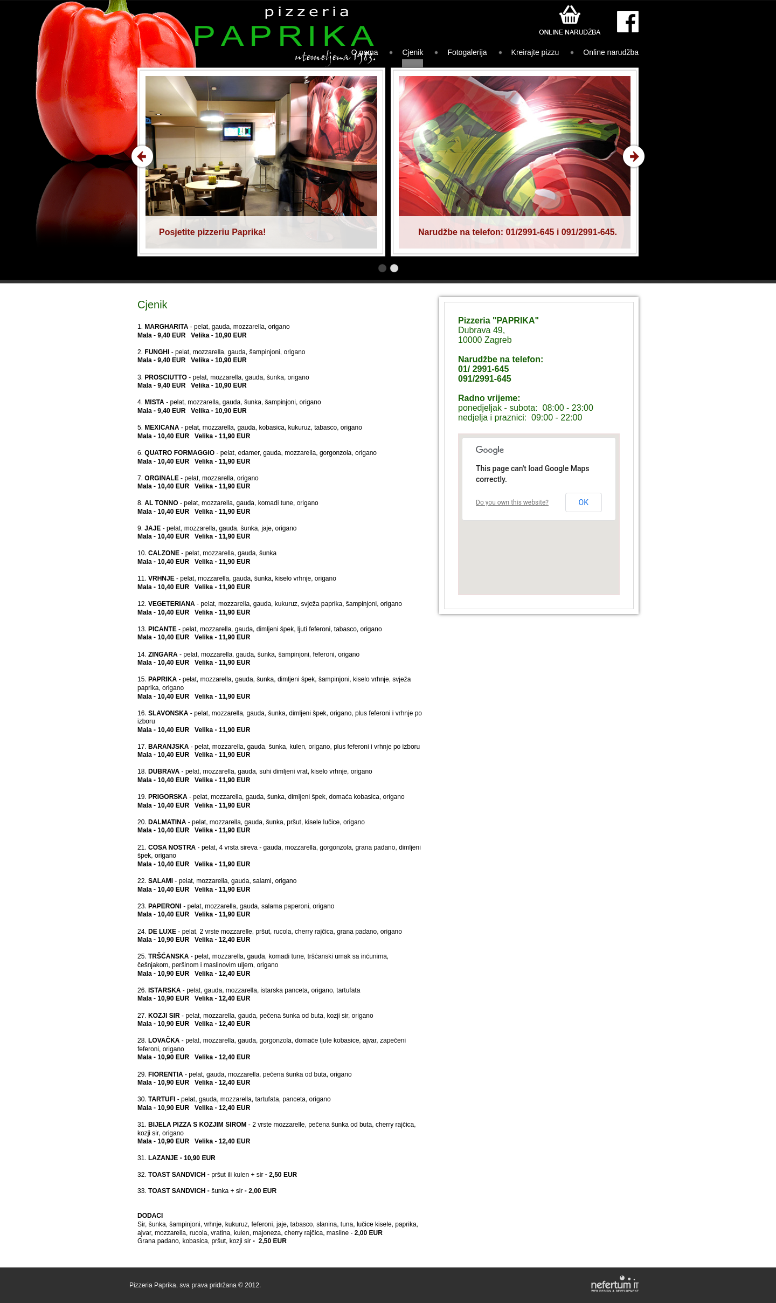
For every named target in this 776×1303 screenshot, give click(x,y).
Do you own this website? (512, 502)
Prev (142, 156)
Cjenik (412, 52)
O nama (364, 52)
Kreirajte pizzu (535, 52)
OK (583, 502)
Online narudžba (611, 52)
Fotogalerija (467, 52)
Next (634, 156)
